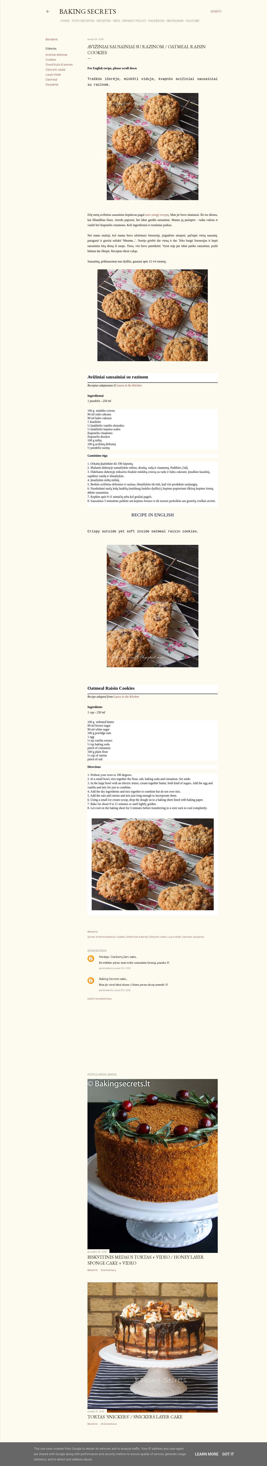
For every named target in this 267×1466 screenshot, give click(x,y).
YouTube (191, 21)
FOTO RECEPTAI (81, 21)
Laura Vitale (53, 74)
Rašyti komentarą (99, 998)
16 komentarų (108, 1270)
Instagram (173, 21)
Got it (228, 1454)
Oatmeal (51, 79)
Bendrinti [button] (51, 39)
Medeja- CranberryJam (114, 957)
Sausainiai (51, 84)
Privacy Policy (133, 21)
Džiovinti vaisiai (55, 69)
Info (115, 21)
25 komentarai (109, 1423)
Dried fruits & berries (59, 64)
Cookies (50, 59)
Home (63, 21)
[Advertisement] (152, 1036)
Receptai (102, 21)
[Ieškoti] (216, 11)
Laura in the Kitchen (129, 385)
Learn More (206, 1454)
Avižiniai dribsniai (56, 54)
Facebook (155, 21)
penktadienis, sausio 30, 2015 (114, 968)
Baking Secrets (87, 11)
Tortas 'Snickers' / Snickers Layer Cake (134, 1417)
